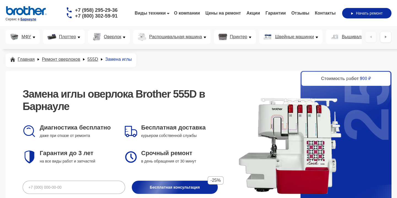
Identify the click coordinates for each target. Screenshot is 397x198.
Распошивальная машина (175, 37)
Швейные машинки (294, 37)
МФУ (26, 37)
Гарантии (275, 13)
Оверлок (112, 37)
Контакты (325, 13)
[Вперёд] (385, 37)
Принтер (238, 37)
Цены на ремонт (223, 13)
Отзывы (300, 13)
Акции (253, 13)
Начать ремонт (367, 13)
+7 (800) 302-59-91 (96, 16)
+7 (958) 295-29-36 (96, 10)
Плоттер (67, 37)
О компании (187, 13)
